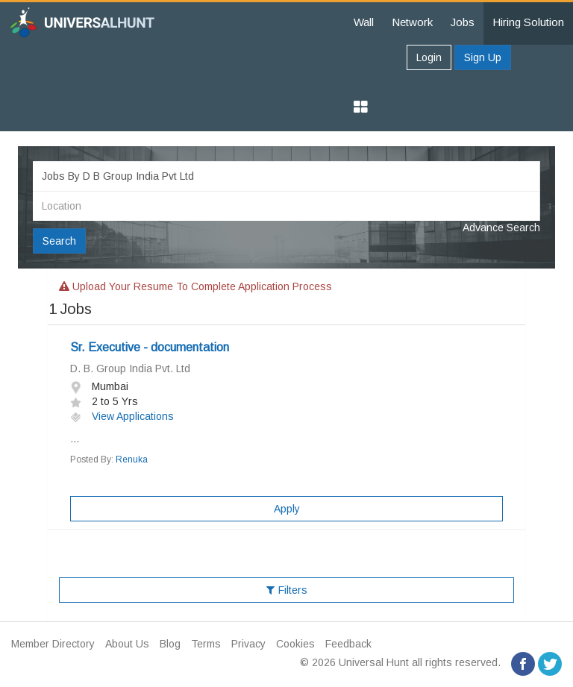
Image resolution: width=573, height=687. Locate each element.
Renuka (132, 459)
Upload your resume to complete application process (195, 286)
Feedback (348, 644)
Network (412, 22)
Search (59, 241)
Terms (206, 644)
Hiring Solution (528, 22)
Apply (287, 509)
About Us (127, 644)
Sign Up (482, 57)
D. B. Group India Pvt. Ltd (130, 368)
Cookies (295, 644)
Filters (286, 590)
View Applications (122, 416)
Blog (170, 644)
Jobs (463, 22)
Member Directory (53, 644)
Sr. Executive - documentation (149, 347)
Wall (364, 22)
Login (429, 57)
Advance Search (501, 227)
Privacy (248, 644)
